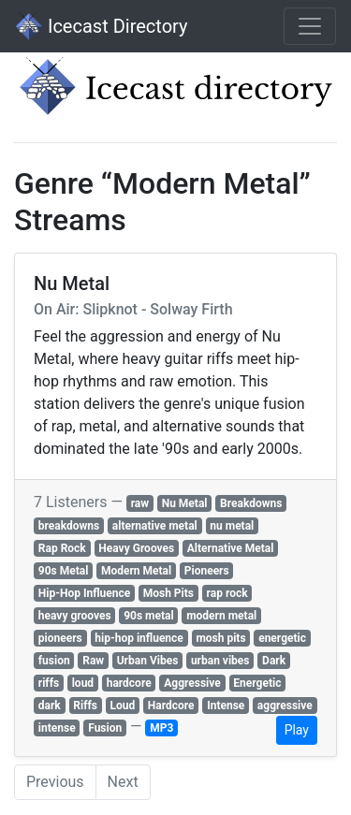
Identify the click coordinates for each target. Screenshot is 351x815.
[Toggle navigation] (310, 26)
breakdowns (68, 525)
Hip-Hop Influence (84, 593)
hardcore (129, 683)
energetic (282, 638)
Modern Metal (136, 570)
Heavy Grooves (136, 548)
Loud (123, 705)
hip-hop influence (139, 638)
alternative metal (154, 525)
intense (57, 728)
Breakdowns (251, 503)
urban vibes (220, 660)
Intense (225, 705)
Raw (93, 660)
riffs (48, 683)
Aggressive (192, 683)
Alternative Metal (230, 548)
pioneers (60, 638)
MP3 (161, 728)
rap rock (227, 593)
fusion (54, 660)
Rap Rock (62, 548)
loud (83, 683)
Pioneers (206, 570)
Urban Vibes (148, 660)
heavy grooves (74, 615)
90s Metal (63, 570)
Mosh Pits (168, 593)
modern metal (221, 615)
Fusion (105, 728)
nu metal (232, 525)
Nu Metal (185, 503)
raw (140, 503)
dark (49, 705)
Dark (273, 660)
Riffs (85, 705)
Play (297, 729)
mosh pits (220, 638)
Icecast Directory (101, 26)
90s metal (148, 615)
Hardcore (171, 705)
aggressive (285, 705)
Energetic (257, 683)
